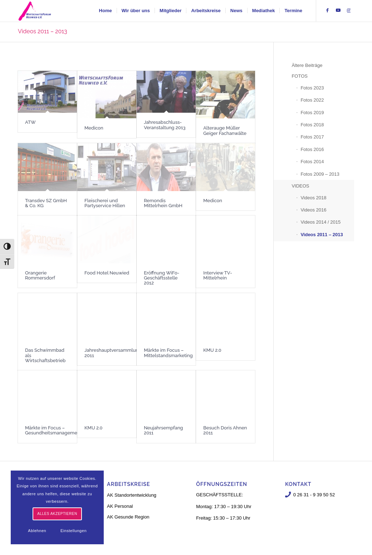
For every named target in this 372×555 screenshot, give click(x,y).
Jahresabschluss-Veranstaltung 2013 (164, 125)
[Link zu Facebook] (327, 10)
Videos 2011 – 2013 (42, 31)
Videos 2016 (313, 210)
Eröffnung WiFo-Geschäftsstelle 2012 (161, 278)
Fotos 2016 (312, 149)
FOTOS (300, 76)
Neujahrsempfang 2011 (163, 430)
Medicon (93, 128)
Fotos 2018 (312, 124)
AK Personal (120, 506)
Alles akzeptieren (57, 514)
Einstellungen (73, 531)
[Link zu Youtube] (338, 10)
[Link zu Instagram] (348, 10)
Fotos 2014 (312, 161)
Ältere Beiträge (307, 65)
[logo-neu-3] (35, 10)
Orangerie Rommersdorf (40, 275)
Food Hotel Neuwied (106, 273)
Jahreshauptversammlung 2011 (112, 352)
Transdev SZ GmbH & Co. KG (46, 203)
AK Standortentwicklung (131, 495)
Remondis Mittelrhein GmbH (163, 203)
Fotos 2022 (312, 100)
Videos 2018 (313, 197)
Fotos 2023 (312, 88)
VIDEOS (300, 186)
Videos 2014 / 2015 (320, 222)
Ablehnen (37, 531)
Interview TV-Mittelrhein (217, 275)
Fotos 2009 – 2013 (319, 174)
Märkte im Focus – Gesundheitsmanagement (53, 430)
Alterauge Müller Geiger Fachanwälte (224, 130)
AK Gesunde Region (128, 517)
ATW (30, 122)
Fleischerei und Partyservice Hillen (104, 203)
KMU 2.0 (212, 350)
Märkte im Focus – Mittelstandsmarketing (168, 352)
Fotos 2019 (312, 112)
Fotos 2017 (312, 137)
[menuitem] (105, 10)
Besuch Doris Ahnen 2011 (225, 430)
